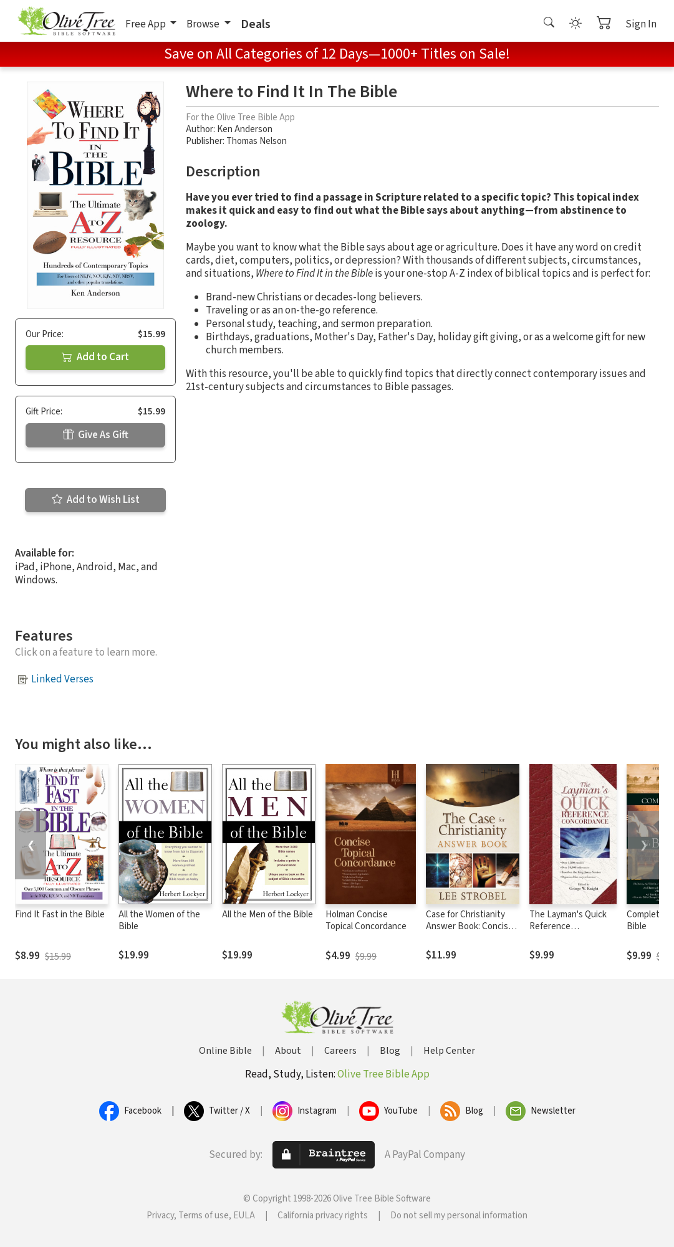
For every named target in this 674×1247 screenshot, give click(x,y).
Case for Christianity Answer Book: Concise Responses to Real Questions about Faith (469, 932)
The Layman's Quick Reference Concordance (568, 926)
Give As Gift (95, 435)
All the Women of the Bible (159, 920)
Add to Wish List (96, 499)
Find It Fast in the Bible (60, 914)
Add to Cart (95, 357)
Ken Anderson (244, 129)
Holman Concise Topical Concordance (366, 920)
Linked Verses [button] (62, 679)
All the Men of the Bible (267, 914)
